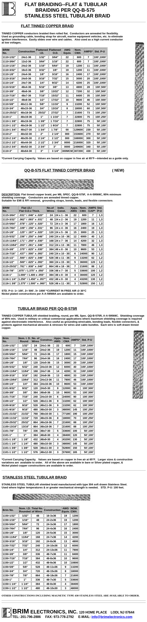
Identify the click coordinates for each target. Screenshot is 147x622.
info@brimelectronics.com (112, 617)
